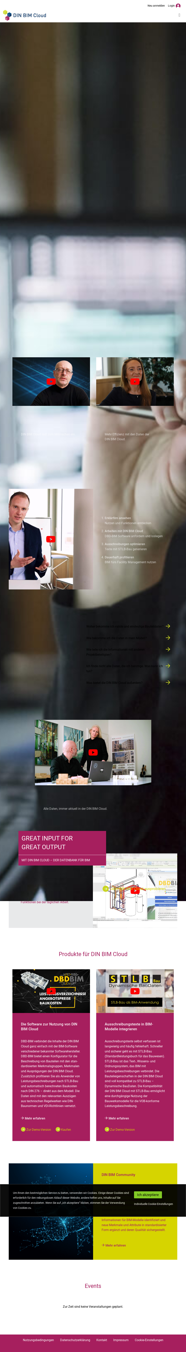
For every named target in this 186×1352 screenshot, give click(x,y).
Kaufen (66, 1129)
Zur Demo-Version (38, 1129)
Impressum (121, 1340)
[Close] (148, 1194)
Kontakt (101, 1340)
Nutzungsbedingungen (38, 1340)
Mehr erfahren (33, 1118)
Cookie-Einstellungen (149, 1340)
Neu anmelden (156, 5)
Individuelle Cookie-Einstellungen (153, 1204)
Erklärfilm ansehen (118, 518)
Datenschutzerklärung (75, 1340)
